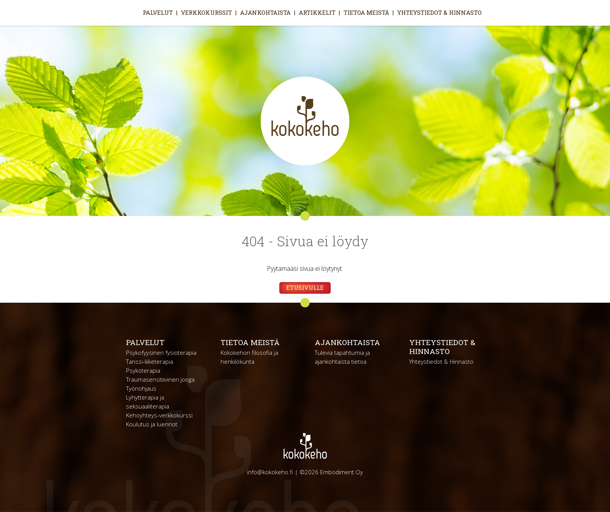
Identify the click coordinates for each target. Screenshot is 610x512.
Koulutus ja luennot (151, 424)
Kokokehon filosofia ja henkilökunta (249, 357)
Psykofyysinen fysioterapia (161, 352)
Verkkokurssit (206, 12)
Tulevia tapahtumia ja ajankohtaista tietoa (342, 357)
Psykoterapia (143, 370)
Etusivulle (305, 287)
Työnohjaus (141, 388)
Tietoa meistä (366, 12)
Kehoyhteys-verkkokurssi (159, 415)
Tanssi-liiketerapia (149, 361)
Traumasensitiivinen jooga (160, 379)
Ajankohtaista (265, 12)
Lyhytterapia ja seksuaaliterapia (147, 401)
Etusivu (132, 12)
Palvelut (158, 12)
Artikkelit (317, 12)
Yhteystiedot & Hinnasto (439, 12)
